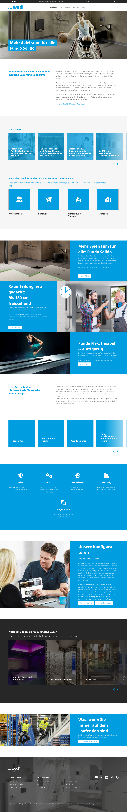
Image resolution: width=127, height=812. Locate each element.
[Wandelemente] (80, 433)
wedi (83, 7)
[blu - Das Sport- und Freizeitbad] (26, 662)
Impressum (12, 804)
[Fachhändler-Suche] (15, 2)
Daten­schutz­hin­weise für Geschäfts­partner (59, 804)
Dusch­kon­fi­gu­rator (86, 603)
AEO (30, 804)
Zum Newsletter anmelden (89, 741)
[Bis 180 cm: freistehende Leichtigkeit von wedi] (109, 146)
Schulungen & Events (73, 787)
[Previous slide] (114, 163)
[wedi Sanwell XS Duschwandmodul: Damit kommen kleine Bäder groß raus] (80, 146)
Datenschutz (38, 804)
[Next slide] (117, 163)
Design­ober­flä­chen (14, 787)
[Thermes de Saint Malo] (63, 662)
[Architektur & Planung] (78, 203)
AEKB (25, 804)
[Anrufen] (9, 2)
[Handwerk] (48, 202)
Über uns (58, 104)
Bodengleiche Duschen (16, 784)
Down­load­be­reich (72, 781)
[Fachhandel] (108, 202)
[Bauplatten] (21, 433)
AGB (19, 804)
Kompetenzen (65, 7)
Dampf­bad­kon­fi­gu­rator (104, 603)
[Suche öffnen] (117, 7)
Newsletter (69, 784)
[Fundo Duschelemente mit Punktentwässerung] (109, 433)
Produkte (53, 7)
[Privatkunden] (19, 202)
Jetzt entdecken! (15, 327)
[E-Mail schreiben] (12, 2)
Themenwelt (41, 784)
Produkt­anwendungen (44, 781)
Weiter (88, 1)
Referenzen (81, 104)
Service (76, 7)
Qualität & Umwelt (69, 104)
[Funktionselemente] (51, 433)
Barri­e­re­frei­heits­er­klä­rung (85, 804)
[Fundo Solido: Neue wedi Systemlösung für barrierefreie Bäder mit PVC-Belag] (51, 146)
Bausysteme (12, 781)
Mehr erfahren (85, 276)
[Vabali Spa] (100, 662)
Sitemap (98, 804)
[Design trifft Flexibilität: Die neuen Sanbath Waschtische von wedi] (21, 146)
